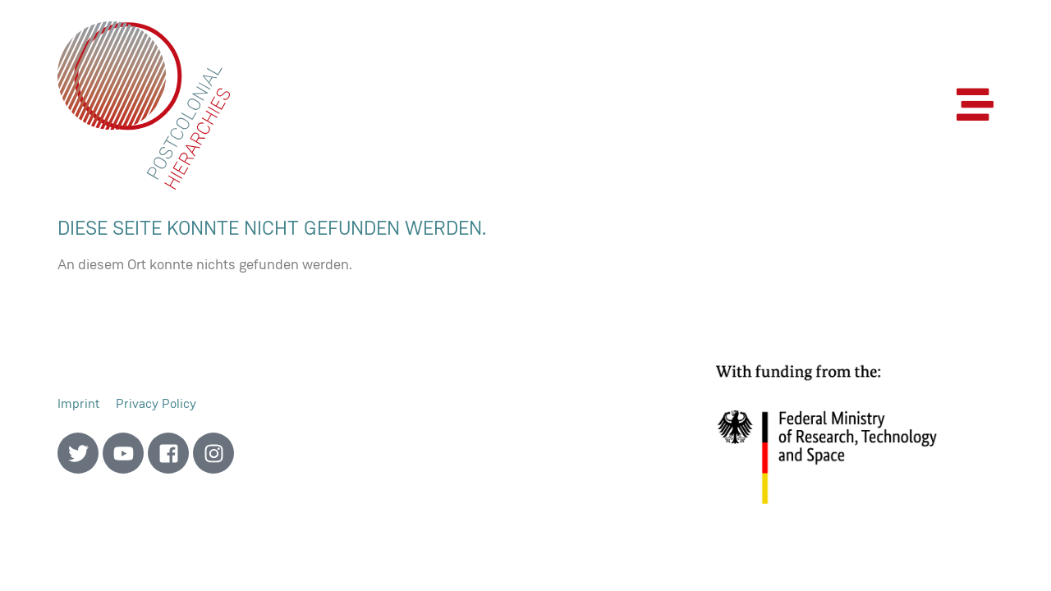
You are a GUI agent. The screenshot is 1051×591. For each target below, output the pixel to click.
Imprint (78, 403)
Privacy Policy (156, 403)
